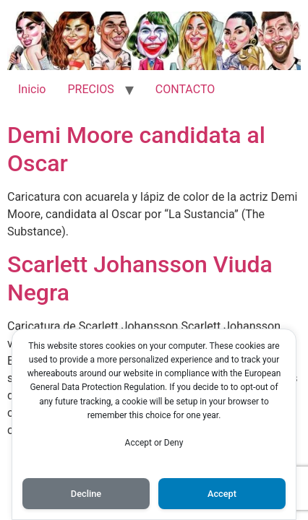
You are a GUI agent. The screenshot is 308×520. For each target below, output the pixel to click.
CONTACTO (185, 89)
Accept (222, 493)
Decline (86, 493)
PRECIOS (90, 89)
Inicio (32, 89)
